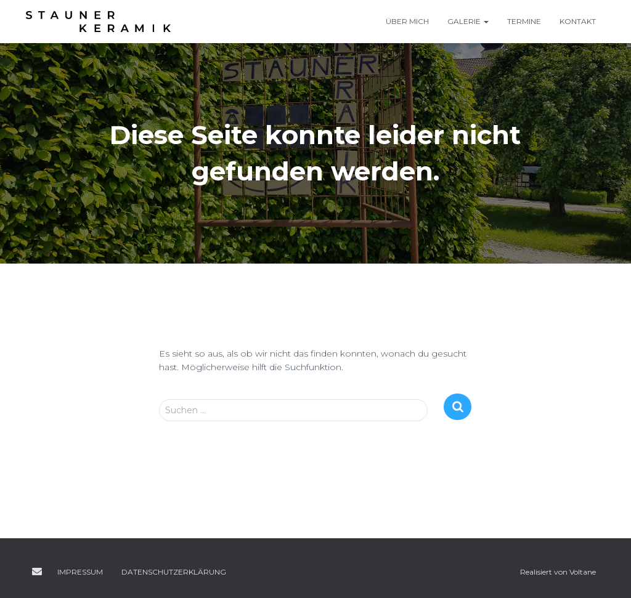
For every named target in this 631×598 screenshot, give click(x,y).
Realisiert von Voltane (558, 571)
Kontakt (578, 21)
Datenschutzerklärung (173, 571)
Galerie (468, 21)
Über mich (407, 21)
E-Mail (37, 571)
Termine (524, 21)
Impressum (80, 571)
